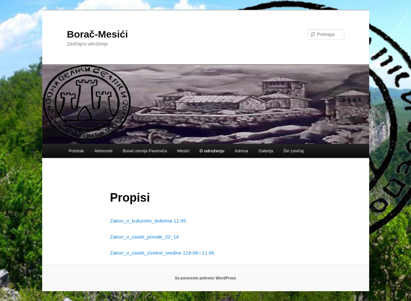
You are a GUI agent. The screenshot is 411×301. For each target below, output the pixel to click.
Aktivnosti (103, 150)
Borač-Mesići (97, 34)
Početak (76, 150)
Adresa (241, 150)
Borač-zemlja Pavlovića (145, 150)
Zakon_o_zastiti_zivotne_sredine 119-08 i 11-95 (162, 253)
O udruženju (211, 150)
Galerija (265, 150)
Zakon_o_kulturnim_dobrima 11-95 (148, 221)
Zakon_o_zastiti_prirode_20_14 (144, 237)
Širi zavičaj (293, 150)
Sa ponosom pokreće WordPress (205, 278)
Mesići (183, 150)
